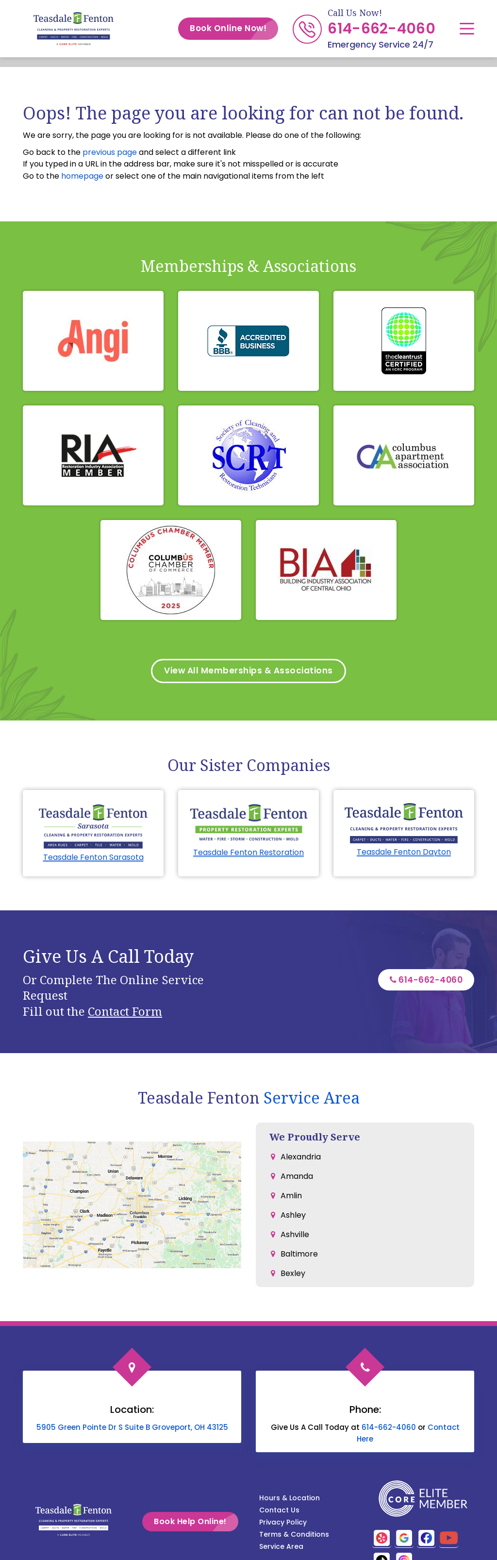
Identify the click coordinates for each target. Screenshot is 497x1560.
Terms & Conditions (294, 1536)
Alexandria (301, 1158)
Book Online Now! (234, 28)
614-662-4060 (381, 28)
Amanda (297, 1177)
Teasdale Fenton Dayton (404, 853)
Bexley (293, 1274)
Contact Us (279, 1511)
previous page (110, 152)
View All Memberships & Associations (248, 672)
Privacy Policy (283, 1523)
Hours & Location (289, 1499)
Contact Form (125, 1013)
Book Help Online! (204, 1523)
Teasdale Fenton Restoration (248, 853)
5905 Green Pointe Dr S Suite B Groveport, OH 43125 (132, 1429)
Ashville (295, 1235)
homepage (82, 176)
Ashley (293, 1216)
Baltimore (299, 1255)
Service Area (312, 1099)
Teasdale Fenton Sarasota (93, 858)
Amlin (291, 1197)
